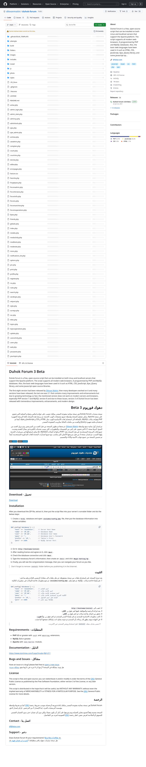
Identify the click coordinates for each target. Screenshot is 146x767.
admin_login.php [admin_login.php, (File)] (16, 110)
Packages (114, 114)
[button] (99, 527)
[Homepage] (5, 4)
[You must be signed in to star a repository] (136, 11)
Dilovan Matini (52, 390)
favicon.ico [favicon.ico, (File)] (14, 174)
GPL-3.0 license (117, 75)
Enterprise (65, 4)
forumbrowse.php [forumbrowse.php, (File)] (16, 192)
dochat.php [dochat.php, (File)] (14, 160)
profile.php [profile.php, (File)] (14, 274)
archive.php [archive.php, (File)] (14, 137)
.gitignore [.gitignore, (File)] (13, 87)
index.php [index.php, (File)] (14, 228)
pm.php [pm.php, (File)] (13, 265)
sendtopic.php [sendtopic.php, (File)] (15, 297)
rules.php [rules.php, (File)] (13, 288)
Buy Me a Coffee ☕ (53, 738)
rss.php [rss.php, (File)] (13, 283)
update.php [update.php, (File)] (14, 333)
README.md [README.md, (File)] (14, 100)
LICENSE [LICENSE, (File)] (13, 96)
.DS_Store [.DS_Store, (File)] (13, 82)
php (113, 67)
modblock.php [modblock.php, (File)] (15, 242)
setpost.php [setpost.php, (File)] (14, 301)
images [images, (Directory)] (13, 55)
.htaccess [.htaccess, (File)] (13, 91)
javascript (115, 64)
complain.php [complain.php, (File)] (15, 146)
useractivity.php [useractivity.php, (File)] (16, 338)
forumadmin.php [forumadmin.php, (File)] (16, 187)
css (128, 64)
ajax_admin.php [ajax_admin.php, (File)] (16, 132)
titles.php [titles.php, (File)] (13, 320)
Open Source (51, 4)
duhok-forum (29, 11)
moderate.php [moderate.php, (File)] (15, 247)
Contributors (115, 125)
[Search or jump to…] (101, 4)
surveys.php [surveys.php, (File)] (14, 310)
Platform (14, 4)
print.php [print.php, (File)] (13, 269)
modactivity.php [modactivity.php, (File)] (16, 237)
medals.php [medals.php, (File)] (14, 233)
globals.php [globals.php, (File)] (14, 224)
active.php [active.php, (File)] (14, 105)
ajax (118, 67)
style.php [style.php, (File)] (13, 306)
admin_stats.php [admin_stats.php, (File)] (16, 114)
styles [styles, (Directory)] (12, 78)
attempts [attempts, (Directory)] (13, 41)
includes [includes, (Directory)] (13, 59)
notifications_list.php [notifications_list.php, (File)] (17, 256)
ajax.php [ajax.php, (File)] (13, 128)
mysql (122, 64)
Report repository (116, 91)
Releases (115, 97)
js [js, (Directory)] (10, 68)
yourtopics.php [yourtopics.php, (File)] (15, 356)
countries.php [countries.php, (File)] (15, 155)
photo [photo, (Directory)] (12, 73)
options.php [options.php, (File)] (14, 260)
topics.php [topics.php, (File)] (14, 324)
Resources (38, 4)
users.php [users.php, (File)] (13, 342)
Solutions (26, 4)
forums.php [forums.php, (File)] (14, 201)
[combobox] (80, 24)
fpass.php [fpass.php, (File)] (13, 215)
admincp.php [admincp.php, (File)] (15, 119)
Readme (114, 72)
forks (114, 88)
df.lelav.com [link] (117, 60)
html (133, 64)
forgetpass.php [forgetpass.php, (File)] (15, 183)
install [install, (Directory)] (12, 64)
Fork (124, 11)
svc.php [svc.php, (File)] (13, 315)
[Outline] (103, 363)
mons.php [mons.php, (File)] (14, 251)
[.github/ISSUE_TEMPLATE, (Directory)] (19, 37)
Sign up (133, 4)
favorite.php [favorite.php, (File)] (14, 178)
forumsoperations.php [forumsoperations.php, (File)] (18, 210)
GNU (93, 679)
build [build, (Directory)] (12, 46)
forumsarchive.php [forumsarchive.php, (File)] (17, 205)
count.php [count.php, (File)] (14, 151)
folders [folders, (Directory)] (12, 50)
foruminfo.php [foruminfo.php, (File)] (15, 196)
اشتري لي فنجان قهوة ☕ (18, 740)
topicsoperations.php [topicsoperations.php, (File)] (18, 329)
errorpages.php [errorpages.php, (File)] (16, 169)
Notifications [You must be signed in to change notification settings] (110, 11)
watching (115, 85)
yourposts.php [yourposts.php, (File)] (15, 352)
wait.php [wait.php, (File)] (13, 347)
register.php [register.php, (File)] (14, 279)
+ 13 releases (115, 108)
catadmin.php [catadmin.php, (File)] (15, 142)
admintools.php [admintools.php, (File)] (16, 123)
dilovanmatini (13, 11)
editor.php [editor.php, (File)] (14, 164)
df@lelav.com (14, 726)
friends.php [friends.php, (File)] (14, 219)
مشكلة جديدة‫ (14, 667)
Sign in (124, 4)
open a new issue (52, 664)
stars (114, 82)
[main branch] (11, 25)
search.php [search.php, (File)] (14, 292)
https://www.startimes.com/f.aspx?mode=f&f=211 (30, 653)
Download (13, 500)
